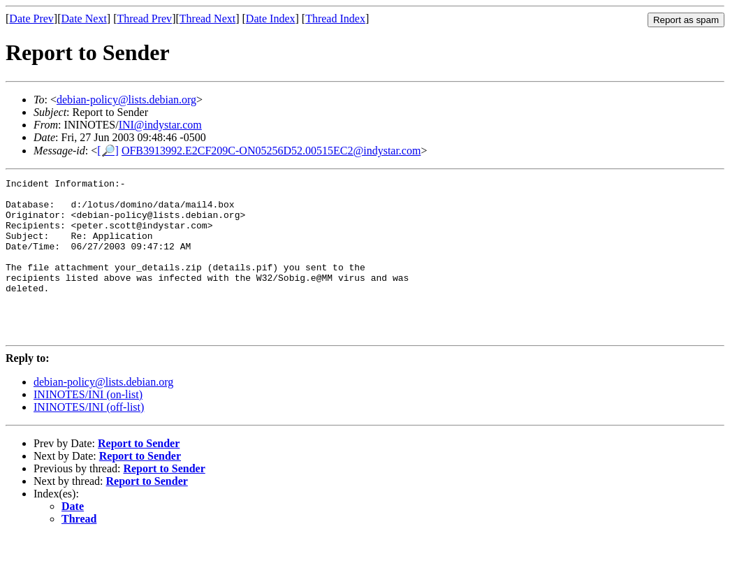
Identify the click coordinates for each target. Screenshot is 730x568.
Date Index (270, 18)
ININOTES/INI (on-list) (88, 426)
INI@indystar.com (160, 125)
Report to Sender (139, 475)
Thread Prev (144, 18)
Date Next (84, 18)
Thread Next (207, 18)
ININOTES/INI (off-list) (89, 438)
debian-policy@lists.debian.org (126, 99)
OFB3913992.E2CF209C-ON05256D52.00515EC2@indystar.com (271, 150)
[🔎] (108, 150)
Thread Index (335, 18)
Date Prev (31, 18)
